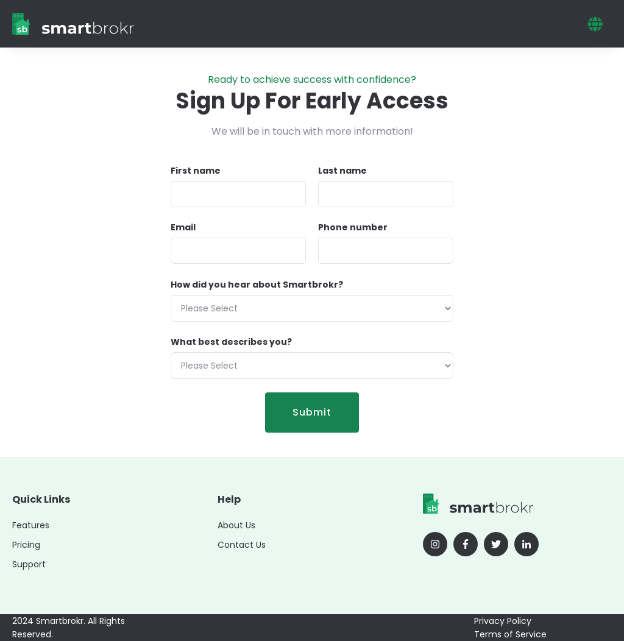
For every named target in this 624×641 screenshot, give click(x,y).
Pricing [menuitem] (26, 545)
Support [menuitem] (29, 564)
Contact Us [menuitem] (242, 545)
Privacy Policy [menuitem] (502, 621)
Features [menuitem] (30, 525)
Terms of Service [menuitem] (510, 634)
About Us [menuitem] (236, 525)
